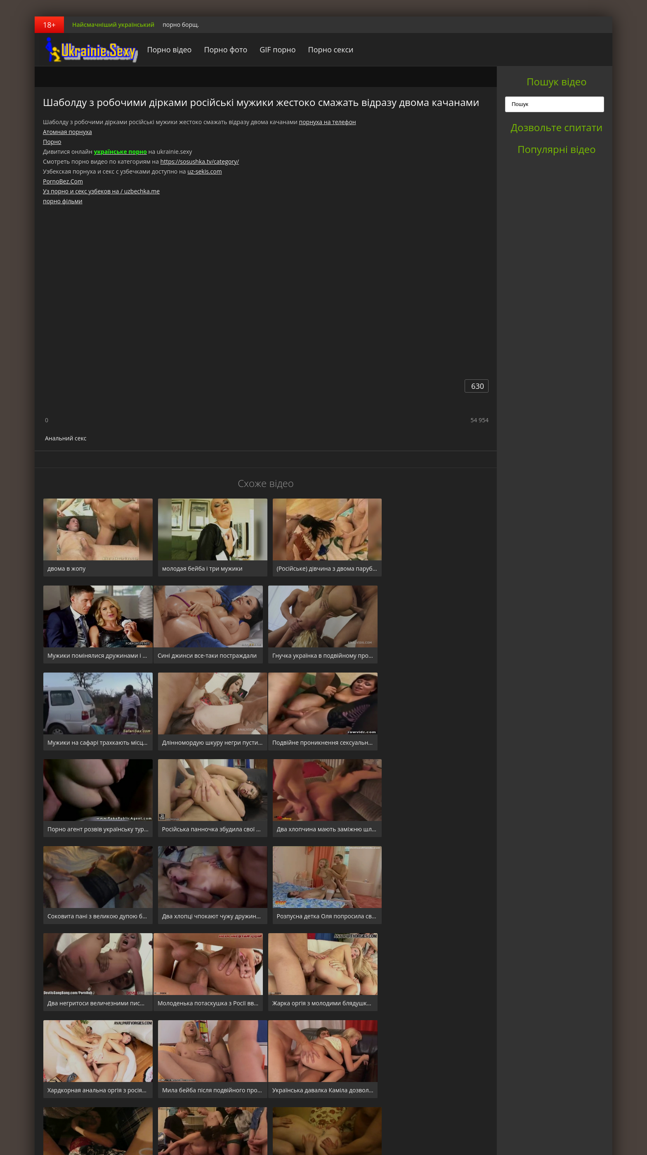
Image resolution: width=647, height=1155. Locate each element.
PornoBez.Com (63, 181)
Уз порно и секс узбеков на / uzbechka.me (101, 191)
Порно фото (222, 49)
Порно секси (327, 49)
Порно (52, 142)
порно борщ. (181, 24)
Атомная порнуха (67, 132)
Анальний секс (66, 438)
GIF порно (275, 49)
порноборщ (86, 49)
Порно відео (166, 49)
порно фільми (63, 201)
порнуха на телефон (327, 122)
